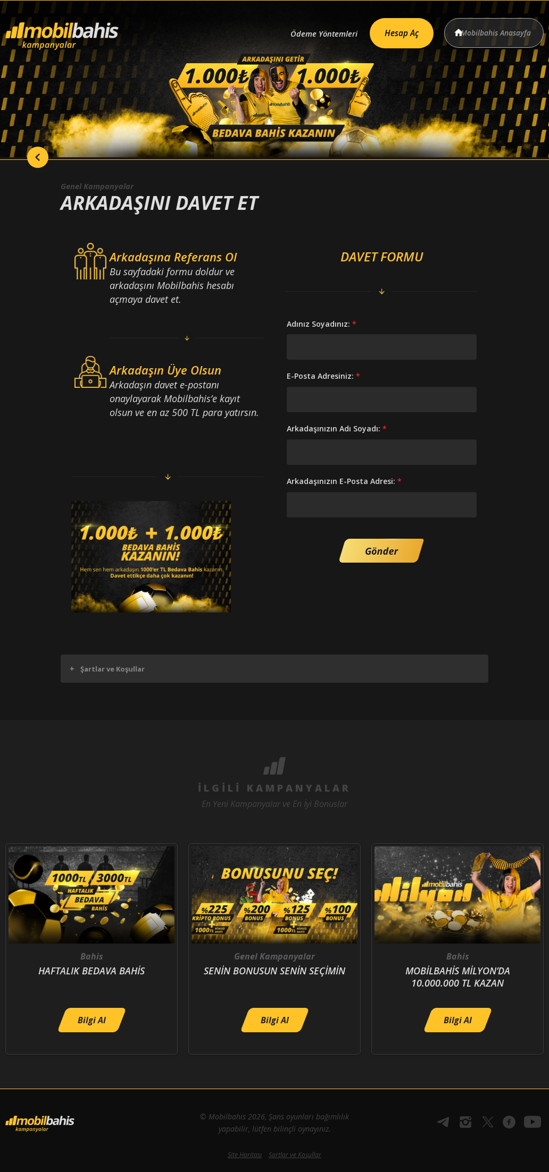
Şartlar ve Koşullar (295, 1154)
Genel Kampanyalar (101, 186)
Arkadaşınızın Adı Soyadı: (337, 428)
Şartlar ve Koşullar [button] (107, 669)
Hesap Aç (392, 30)
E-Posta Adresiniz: (323, 376)
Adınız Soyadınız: (321, 324)
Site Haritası (245, 1154)
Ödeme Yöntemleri (308, 30)
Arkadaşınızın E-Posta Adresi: (344, 481)
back (26, 157)
